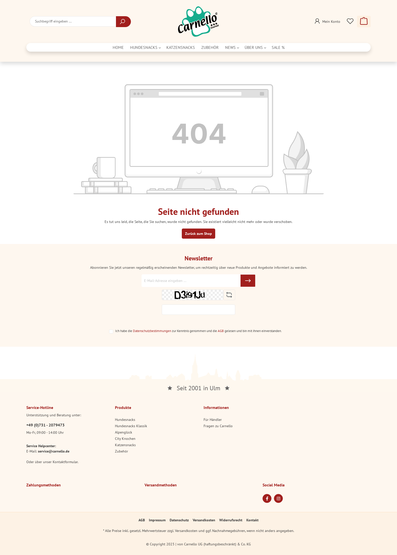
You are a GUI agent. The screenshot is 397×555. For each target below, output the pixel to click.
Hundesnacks (125, 419)
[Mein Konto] (326, 20)
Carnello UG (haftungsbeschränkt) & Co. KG (217, 544)
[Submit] (247, 280)
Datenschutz (179, 520)
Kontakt (252, 520)
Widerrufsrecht (230, 520)
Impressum (157, 520)
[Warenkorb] (364, 21)
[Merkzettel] (350, 21)
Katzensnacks (125, 445)
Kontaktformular (65, 462)
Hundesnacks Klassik (131, 426)
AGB (221, 331)
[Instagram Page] (278, 498)
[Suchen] (123, 21)
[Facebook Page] (267, 498)
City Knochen (125, 438)
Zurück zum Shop (198, 233)
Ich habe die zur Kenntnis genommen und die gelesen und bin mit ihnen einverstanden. (198, 331)
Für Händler (213, 419)
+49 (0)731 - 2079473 (45, 424)
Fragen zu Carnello (218, 426)
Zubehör (121, 451)
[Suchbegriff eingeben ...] (73, 21)
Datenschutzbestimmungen (152, 331)
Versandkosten (204, 520)
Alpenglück (123, 432)
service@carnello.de (53, 451)
